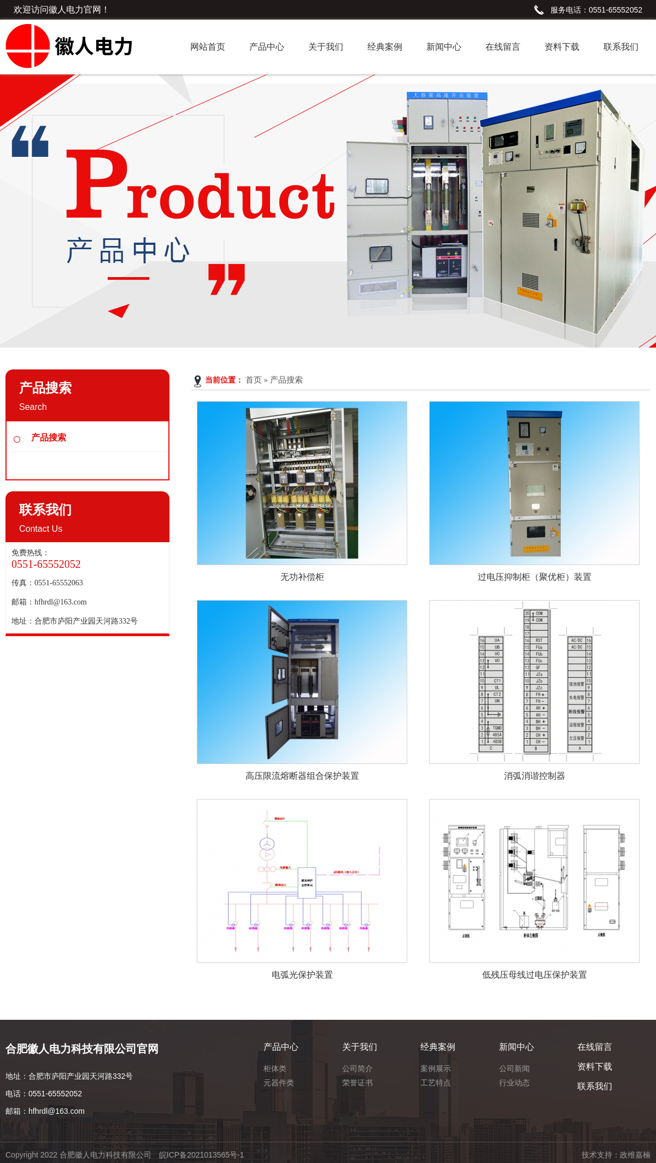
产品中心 (266, 46)
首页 (253, 379)
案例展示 (435, 1068)
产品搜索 (48, 437)
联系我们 (621, 46)
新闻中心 (443, 46)
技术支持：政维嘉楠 (616, 1154)
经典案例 (384, 46)
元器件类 (278, 1082)
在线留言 (502, 46)
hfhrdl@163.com (60, 602)
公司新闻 (514, 1068)
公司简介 (357, 1068)
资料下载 (561, 46)
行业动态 (514, 1082)
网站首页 (207, 46)
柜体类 (274, 1068)
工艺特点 (435, 1082)
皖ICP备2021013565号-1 (201, 1154)
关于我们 (325, 46)
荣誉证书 (357, 1082)
